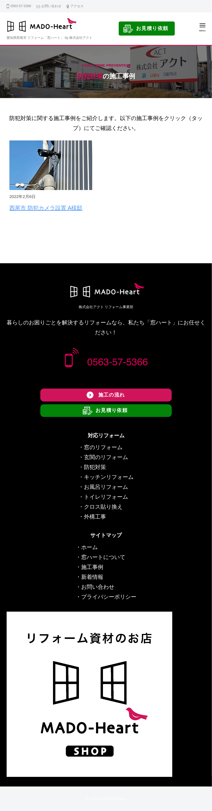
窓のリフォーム (103, 447)
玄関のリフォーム (106, 457)
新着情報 (92, 577)
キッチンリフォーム (109, 477)
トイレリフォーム (106, 497)
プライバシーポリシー (108, 597)
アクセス (77, 6)
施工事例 (92, 567)
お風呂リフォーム (106, 487)
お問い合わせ (51, 6)
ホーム (89, 547)
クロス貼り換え (103, 507)
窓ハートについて (103, 557)
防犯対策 (95, 467)
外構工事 (95, 517)
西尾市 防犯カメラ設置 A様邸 (45, 208)
